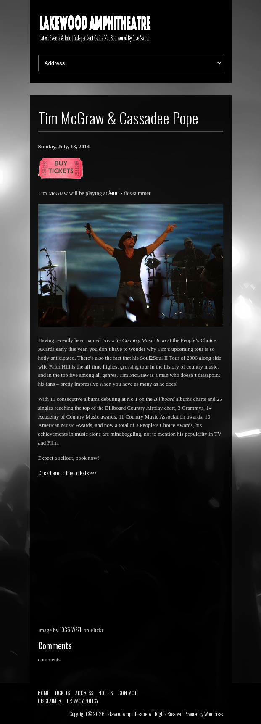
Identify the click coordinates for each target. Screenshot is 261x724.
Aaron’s (115, 192)
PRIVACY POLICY (82, 700)
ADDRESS (84, 692)
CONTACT (127, 692)
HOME (43, 692)
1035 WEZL (71, 629)
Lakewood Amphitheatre (126, 713)
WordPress (213, 713)
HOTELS (105, 692)
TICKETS (62, 692)
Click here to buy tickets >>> (67, 473)
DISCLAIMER (49, 700)
